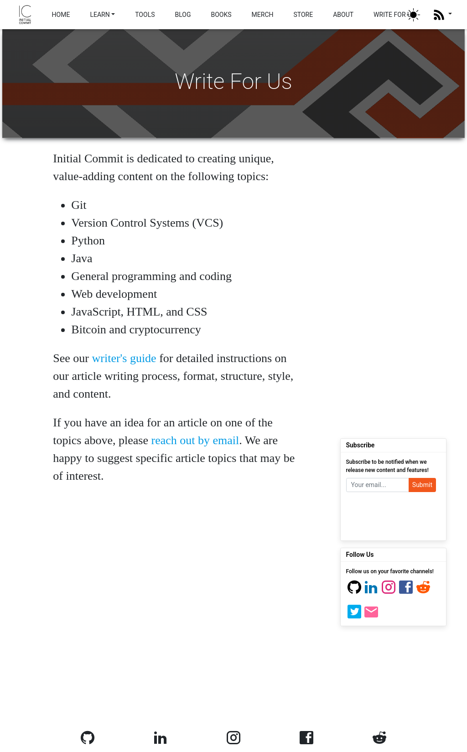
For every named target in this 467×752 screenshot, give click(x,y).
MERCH (263, 14)
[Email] (371, 616)
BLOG (183, 14)
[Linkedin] (371, 591)
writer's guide (124, 358)
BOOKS (221, 14)
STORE (303, 14)
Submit (422, 484)
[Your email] (377, 485)
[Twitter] (354, 616)
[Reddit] (423, 591)
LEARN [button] (99, 14)
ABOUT (343, 14)
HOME (61, 14)
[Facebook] (406, 591)
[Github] (354, 591)
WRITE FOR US (394, 14)
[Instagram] (388, 591)
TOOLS (145, 14)
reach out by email (195, 440)
